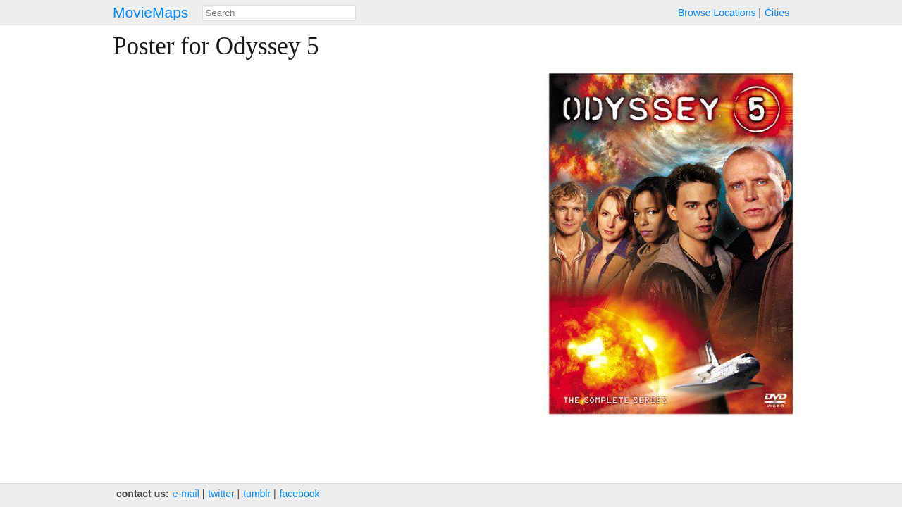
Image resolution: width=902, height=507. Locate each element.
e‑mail (186, 493)
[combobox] (279, 13)
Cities (777, 12)
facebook (300, 493)
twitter (221, 493)
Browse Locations (717, 12)
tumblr (257, 493)
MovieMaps (150, 12)
